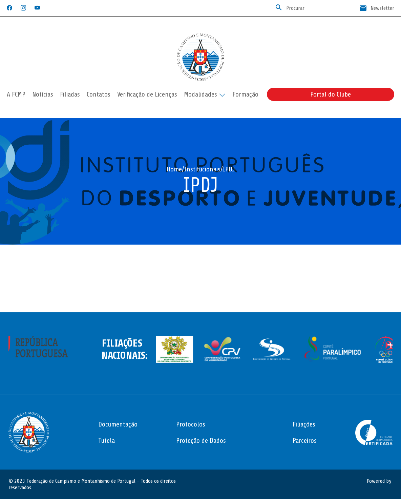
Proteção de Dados (201, 440)
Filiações (304, 424)
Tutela (106, 440)
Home (174, 169)
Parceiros (305, 440)
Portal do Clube (330, 94)
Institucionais (202, 169)
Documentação (118, 424)
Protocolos (190, 424)
